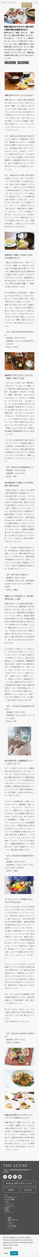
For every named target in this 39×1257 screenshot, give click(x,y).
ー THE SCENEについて (10, 1197)
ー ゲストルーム (8, 1212)
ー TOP (5, 1195)
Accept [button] (14, 1253)
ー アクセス (9, 1224)
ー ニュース (9, 1228)
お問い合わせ (28, 1190)
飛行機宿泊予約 (27, 5)
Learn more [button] (7, 1248)
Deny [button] (6, 1253)
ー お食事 (6, 1210)
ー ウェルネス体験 (8, 1200)
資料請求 (11, 1190)
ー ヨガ (6, 1202)
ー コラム (9, 1222)
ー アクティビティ (9, 1206)
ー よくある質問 (11, 1226)
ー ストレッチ (8, 1204)
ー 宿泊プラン (7, 1208)
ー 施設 (8, 1218)
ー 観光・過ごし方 (12, 1220)
